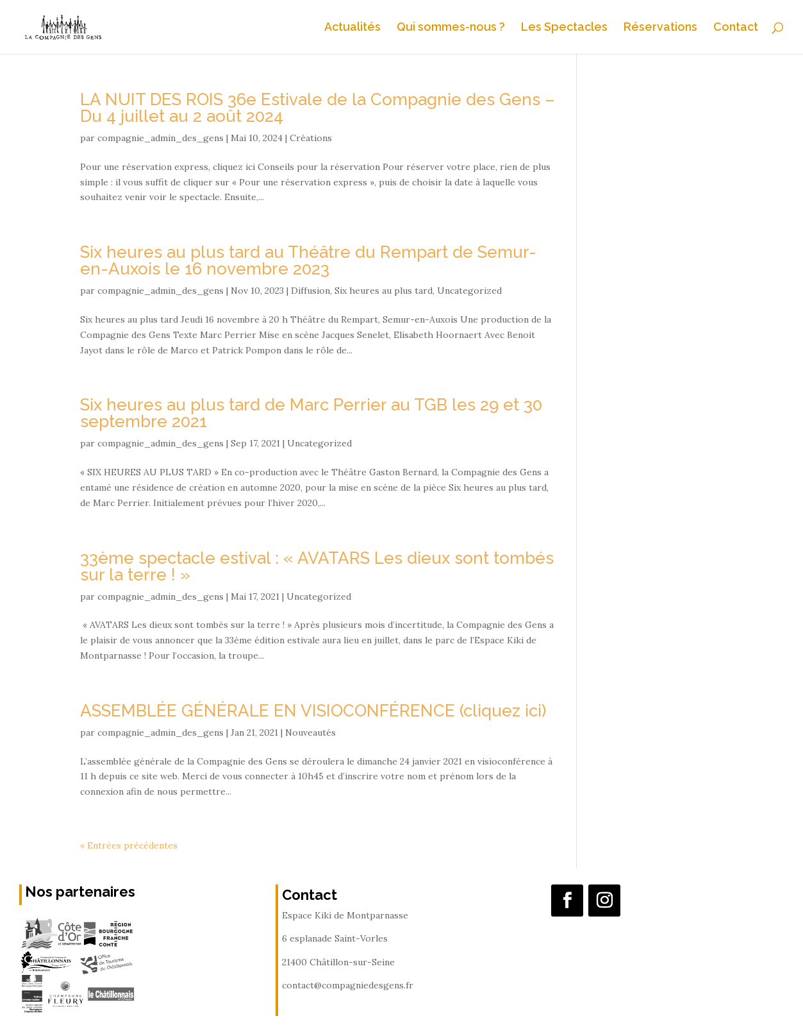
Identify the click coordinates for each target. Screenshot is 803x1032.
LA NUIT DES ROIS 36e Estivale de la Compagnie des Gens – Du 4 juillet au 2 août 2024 (317, 108)
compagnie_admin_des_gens (160, 138)
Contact (735, 27)
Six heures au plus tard (384, 290)
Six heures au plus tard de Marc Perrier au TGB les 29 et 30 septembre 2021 (311, 413)
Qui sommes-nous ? (451, 27)
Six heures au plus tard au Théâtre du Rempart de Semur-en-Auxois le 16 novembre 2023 (308, 260)
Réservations (660, 27)
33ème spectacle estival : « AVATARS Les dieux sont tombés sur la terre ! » (317, 566)
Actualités (352, 27)
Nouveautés (310, 732)
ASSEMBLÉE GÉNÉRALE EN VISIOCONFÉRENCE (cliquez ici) (313, 710)
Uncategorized (469, 290)
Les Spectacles (564, 27)
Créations (311, 138)
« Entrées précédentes (129, 845)
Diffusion (310, 290)
